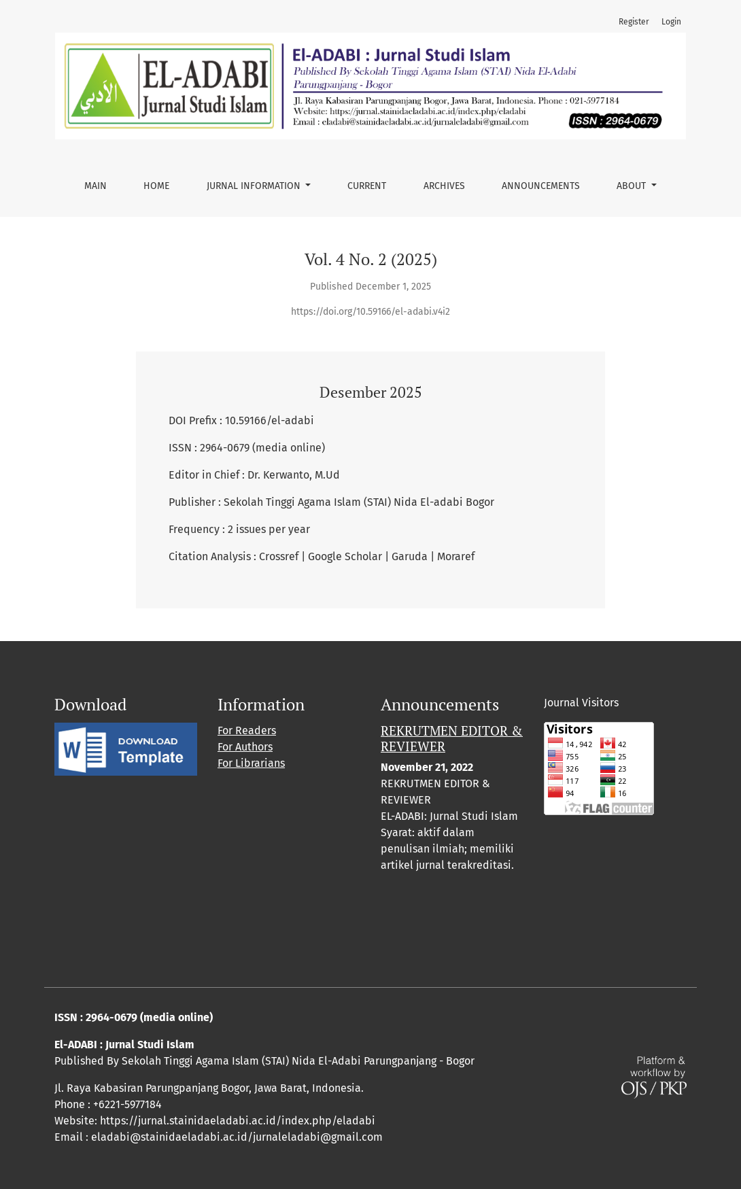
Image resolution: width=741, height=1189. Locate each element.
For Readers (247, 730)
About (633, 186)
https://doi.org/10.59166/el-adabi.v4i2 (370, 311)
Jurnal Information (255, 186)
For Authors (245, 746)
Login (671, 22)
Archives (444, 186)
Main (95, 186)
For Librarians (251, 763)
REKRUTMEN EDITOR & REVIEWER (452, 738)
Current (366, 186)
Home (156, 186)
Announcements (541, 186)
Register (634, 22)
